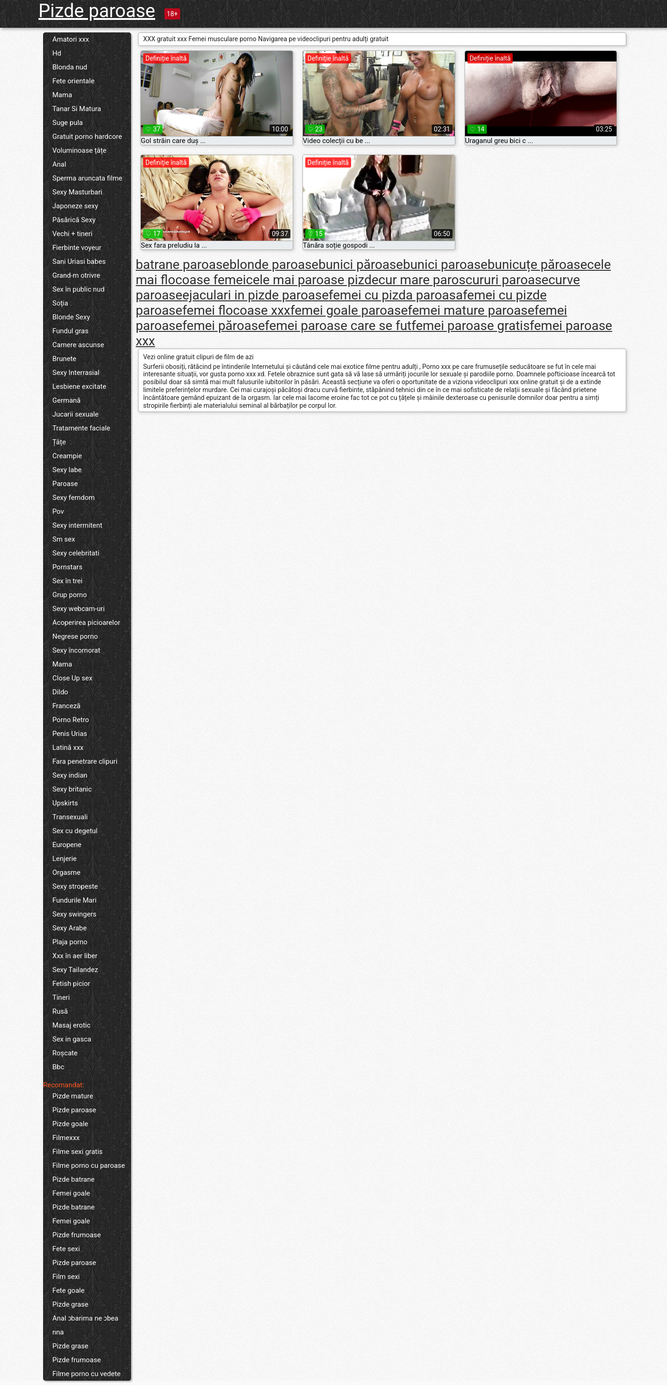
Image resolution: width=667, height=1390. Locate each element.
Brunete (64, 359)
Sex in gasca (71, 1039)
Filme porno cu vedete (86, 1374)
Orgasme (66, 872)
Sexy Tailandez (75, 970)
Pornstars (67, 567)
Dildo (60, 692)
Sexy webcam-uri (78, 609)
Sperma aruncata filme (87, 178)
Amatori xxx (70, 39)
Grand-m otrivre (76, 275)
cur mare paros (422, 279)
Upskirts (65, 803)
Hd (56, 53)
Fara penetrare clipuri (85, 761)
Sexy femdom (73, 497)
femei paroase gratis (470, 325)
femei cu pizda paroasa (396, 295)
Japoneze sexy (75, 206)
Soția (60, 303)
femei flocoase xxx (236, 310)
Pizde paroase (96, 11)
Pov (58, 511)
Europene (67, 845)
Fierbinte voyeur (76, 247)
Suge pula (67, 122)
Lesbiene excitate (79, 386)
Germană (66, 400)
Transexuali (70, 817)
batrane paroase (182, 264)
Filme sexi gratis (77, 1151)
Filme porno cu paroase (88, 1165)
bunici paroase (445, 264)
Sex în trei (67, 581)
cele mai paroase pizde (312, 279)
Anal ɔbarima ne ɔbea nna (85, 1325)
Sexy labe (67, 470)
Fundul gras (70, 331)
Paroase (65, 484)
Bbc (58, 1067)
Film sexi (66, 1276)
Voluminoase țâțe (79, 150)
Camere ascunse (78, 345)
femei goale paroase (349, 310)
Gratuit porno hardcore (87, 136)
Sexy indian (70, 775)
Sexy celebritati (75, 553)
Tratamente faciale (81, 428)
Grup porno (69, 595)
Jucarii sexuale (75, 414)
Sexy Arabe (69, 928)
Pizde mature (72, 1096)
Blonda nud (69, 67)
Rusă (60, 1011)
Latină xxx (67, 747)
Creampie (67, 456)
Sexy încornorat (76, 650)
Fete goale (68, 1290)
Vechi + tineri (72, 234)
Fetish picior (71, 983)
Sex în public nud (78, 289)
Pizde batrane (73, 1179)
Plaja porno (70, 942)
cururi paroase (507, 279)
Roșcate (64, 1053)
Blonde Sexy (71, 317)
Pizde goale (70, 1124)
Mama (62, 95)
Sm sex (63, 539)
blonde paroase (273, 264)
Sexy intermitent (77, 525)
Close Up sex (72, 678)
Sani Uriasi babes (79, 261)
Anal (59, 164)
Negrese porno (75, 636)
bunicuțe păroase (537, 264)
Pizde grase (70, 1304)
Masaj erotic (71, 1025)
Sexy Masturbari (77, 192)
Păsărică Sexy (73, 220)
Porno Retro (70, 720)
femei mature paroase (471, 310)
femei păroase (223, 325)
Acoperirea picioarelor (86, 622)
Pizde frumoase (76, 1235)
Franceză (66, 706)
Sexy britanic (72, 789)
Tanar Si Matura (76, 109)
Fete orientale (73, 81)
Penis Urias (69, 733)
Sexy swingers (74, 914)
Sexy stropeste (75, 886)
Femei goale (71, 1193)
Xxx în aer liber (74, 956)
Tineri (61, 997)
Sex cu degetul (74, 831)
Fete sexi (66, 1249)
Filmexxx (66, 1138)
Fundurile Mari (74, 900)
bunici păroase (360, 264)
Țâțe (59, 442)
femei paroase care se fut (338, 325)
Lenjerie (64, 858)
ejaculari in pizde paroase (255, 295)
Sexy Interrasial (76, 372)
